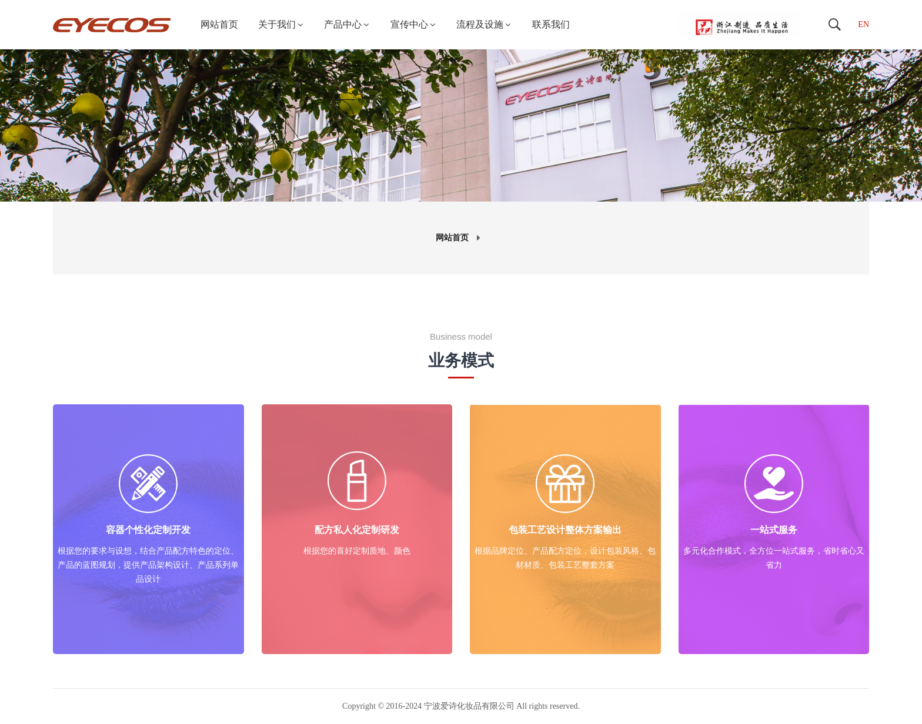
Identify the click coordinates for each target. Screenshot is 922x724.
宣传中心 (413, 24)
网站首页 (219, 24)
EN (863, 24)
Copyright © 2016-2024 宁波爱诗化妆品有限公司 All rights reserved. (461, 706)
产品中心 (347, 24)
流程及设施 (484, 24)
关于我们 (281, 24)
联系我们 (551, 24)
